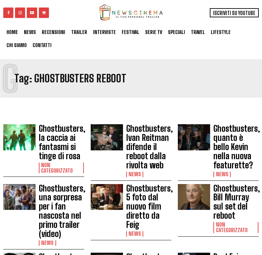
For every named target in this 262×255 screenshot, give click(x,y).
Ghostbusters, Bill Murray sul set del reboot (232, 170)
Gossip (134, 229)
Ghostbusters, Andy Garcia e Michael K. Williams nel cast (60, 206)
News (133, 151)
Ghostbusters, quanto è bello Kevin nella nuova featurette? (234, 135)
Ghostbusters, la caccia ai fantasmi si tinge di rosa (61, 134)
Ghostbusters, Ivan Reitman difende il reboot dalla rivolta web (146, 135)
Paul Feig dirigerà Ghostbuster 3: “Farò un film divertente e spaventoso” (232, 211)
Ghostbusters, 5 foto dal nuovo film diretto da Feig (146, 170)
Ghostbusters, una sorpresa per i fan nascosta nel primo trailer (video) (59, 172)
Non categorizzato (59, 146)
